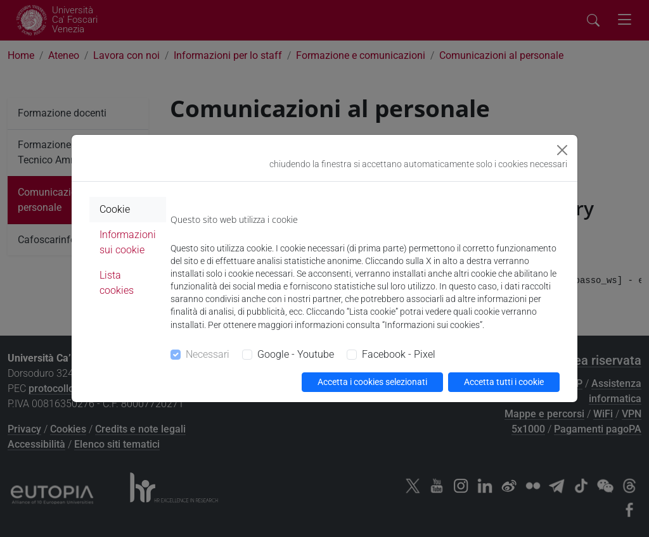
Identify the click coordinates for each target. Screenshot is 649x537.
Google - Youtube (295, 354)
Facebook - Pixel (398, 354)
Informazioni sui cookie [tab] (128, 242)
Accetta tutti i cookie (504, 382)
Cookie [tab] (115, 209)
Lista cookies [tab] (117, 282)
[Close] (562, 150)
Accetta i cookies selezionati (372, 382)
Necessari (207, 354)
